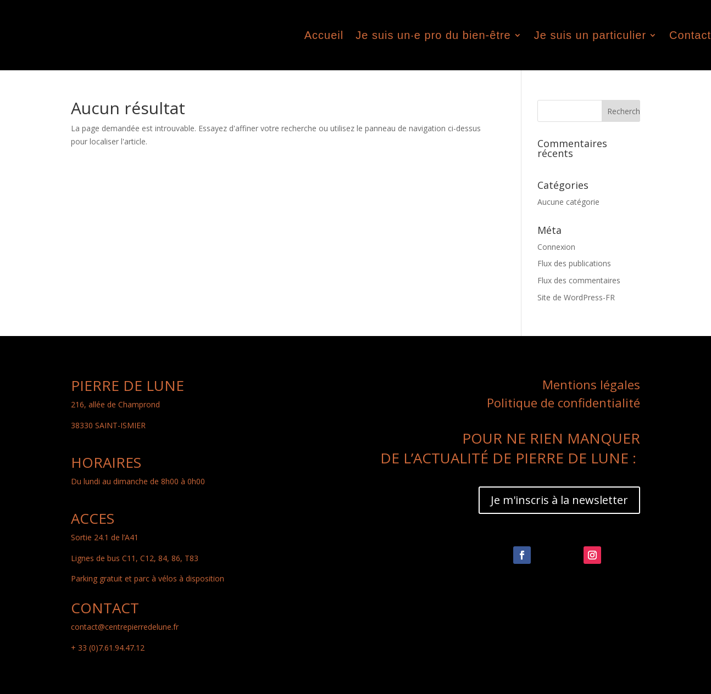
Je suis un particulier (590, 35)
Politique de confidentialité (563, 402)
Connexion (556, 247)
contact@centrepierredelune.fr (125, 627)
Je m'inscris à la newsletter (559, 499)
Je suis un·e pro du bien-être (433, 35)
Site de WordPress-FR (576, 297)
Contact (690, 35)
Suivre (552, 556)
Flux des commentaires (578, 280)
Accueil (323, 35)
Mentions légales (591, 384)
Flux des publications (574, 263)
